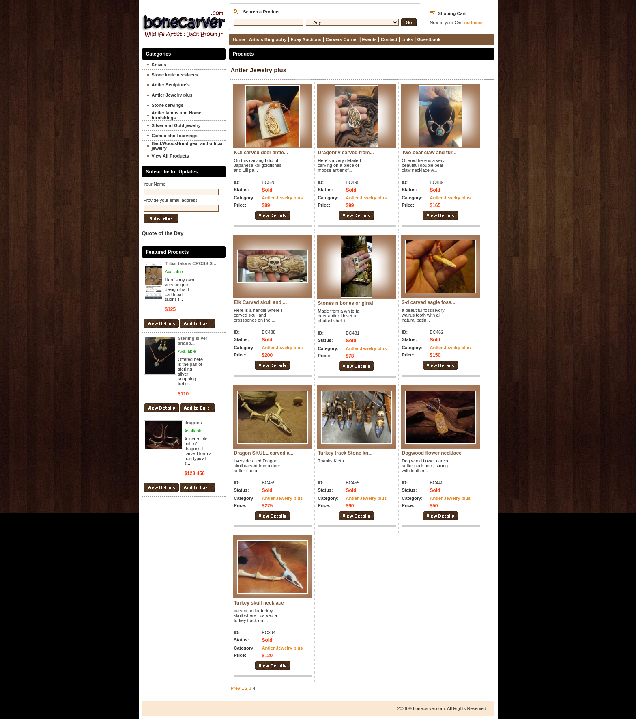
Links (407, 39)
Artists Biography (267, 39)
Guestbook (428, 39)
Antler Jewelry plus (282, 197)
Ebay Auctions (305, 39)
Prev (236, 688)
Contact (389, 39)
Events (369, 39)
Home (239, 39)
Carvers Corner (341, 39)
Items (473, 22)
